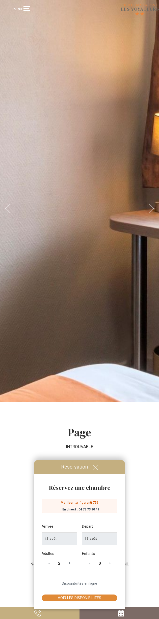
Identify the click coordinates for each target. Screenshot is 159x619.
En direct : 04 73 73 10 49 (80, 509)
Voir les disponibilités (79, 598)
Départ (87, 526)
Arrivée (47, 526)
